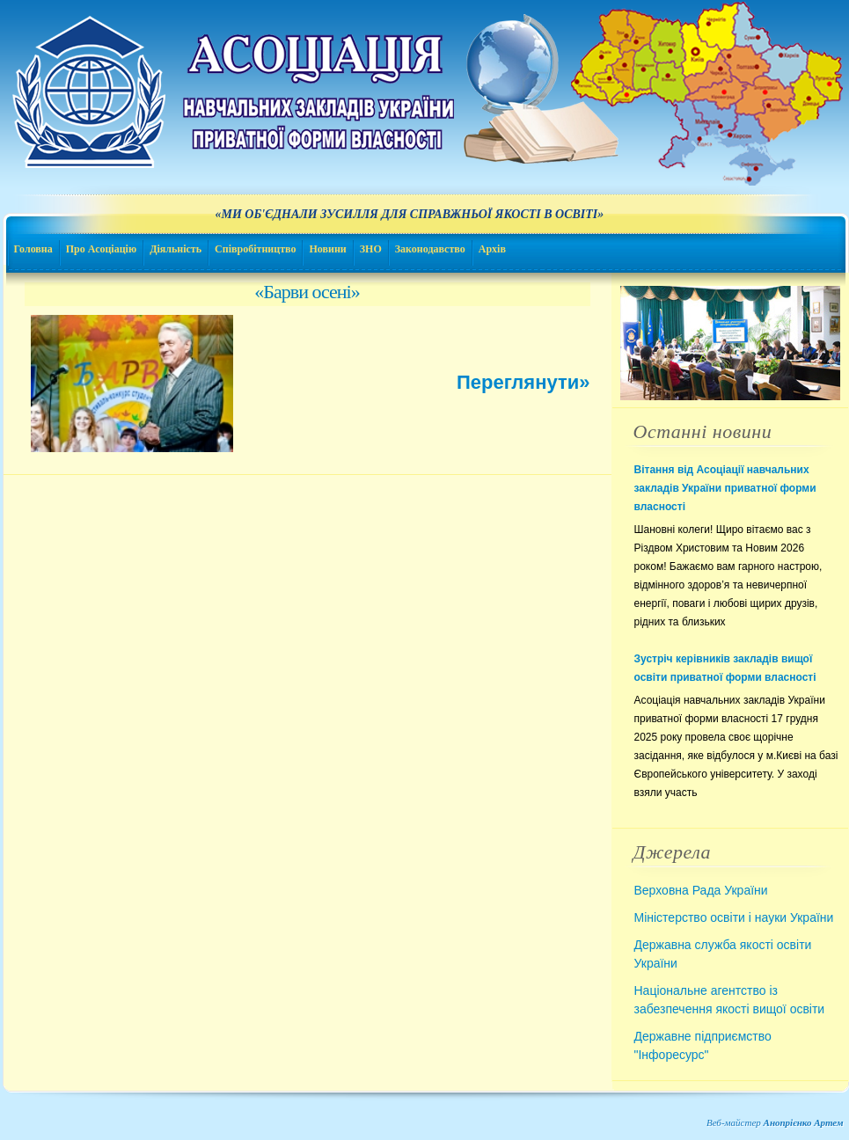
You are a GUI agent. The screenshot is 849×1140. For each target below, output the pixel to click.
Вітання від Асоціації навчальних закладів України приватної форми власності (725, 488)
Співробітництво (255, 249)
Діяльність (175, 249)
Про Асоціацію (101, 249)
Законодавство (430, 249)
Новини (327, 249)
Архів (492, 249)
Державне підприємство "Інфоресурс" (703, 1045)
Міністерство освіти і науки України (734, 917)
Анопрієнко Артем (804, 1122)
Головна (33, 249)
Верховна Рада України (701, 890)
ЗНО (371, 249)
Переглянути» (523, 382)
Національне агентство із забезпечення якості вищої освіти (729, 999)
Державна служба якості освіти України (723, 954)
